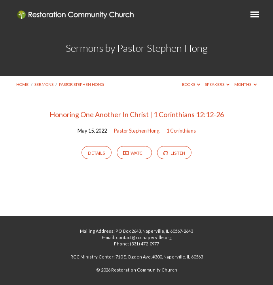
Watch (134, 153)
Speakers (217, 84)
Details (96, 153)
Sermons (43, 84)
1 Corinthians (181, 130)
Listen (174, 153)
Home (22, 84)
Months (245, 84)
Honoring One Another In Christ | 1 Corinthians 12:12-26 (136, 114)
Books (191, 84)
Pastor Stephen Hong (81, 84)
